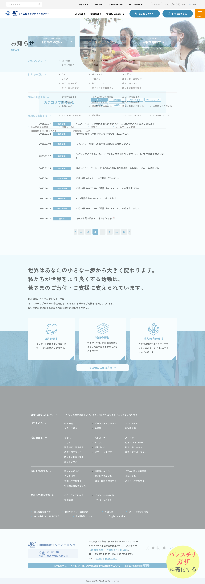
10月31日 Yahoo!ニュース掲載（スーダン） (98, 178)
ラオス (67, 437)
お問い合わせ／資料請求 (76, 511)
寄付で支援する (71, 471)
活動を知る (96, 13)
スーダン (129, 437)
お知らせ (109, 511)
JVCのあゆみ (131, 423)
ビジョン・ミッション (105, 423)
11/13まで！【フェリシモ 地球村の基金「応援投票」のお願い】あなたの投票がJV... (118, 168)
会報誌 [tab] (117, 105)
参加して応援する (115, 13)
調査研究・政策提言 (74, 447)
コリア (67, 442)
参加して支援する (73, 480)
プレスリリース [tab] (152, 99)
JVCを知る (80, 13)
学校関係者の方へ (117, 4)
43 (124, 232)
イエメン (99, 442)
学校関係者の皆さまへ (75, 485)
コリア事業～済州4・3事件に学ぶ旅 (94, 218)
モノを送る (69, 476)
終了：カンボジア (103, 452)
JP (190, 4)
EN (194, 4)
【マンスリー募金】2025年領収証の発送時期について (103, 143)
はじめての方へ (42, 415)
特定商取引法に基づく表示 (46, 516)
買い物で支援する (103, 476)
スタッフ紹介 (70, 428)
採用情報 (68, 500)
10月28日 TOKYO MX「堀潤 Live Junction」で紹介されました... (108, 208)
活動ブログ (100, 447)
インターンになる (103, 500)
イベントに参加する (104, 495)
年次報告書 (130, 428)
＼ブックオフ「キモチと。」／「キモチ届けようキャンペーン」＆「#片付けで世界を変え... (120, 156)
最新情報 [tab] (117, 99)
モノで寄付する (136, 4)
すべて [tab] (99, 99)
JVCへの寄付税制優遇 (135, 471)
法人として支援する (134, 480)
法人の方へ (100, 4)
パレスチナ (100, 437)
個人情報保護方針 (42, 511)
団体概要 (68, 423)
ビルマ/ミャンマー (134, 442)
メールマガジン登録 (138, 511)
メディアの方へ (84, 4)
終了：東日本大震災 (74, 456)
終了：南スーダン (133, 447)
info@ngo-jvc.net (106, 558)
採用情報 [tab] (99, 105)
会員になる (130, 476)
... (116, 232)
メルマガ (157, 4)
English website (117, 516)
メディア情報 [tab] (134, 99)
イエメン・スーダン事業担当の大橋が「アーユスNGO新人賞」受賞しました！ (115, 123)
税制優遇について (84, 516)
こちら (121, 414)
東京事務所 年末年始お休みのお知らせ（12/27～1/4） (103, 133)
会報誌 (98, 428)
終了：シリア (70, 461)
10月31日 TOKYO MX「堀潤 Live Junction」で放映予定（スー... (108, 188)
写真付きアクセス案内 (117, 549)
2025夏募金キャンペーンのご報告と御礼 (96, 198)
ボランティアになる (74, 495)
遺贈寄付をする (102, 471)
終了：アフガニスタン (136, 452)
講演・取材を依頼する (105, 480)
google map (97, 549)
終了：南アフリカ (73, 452)
